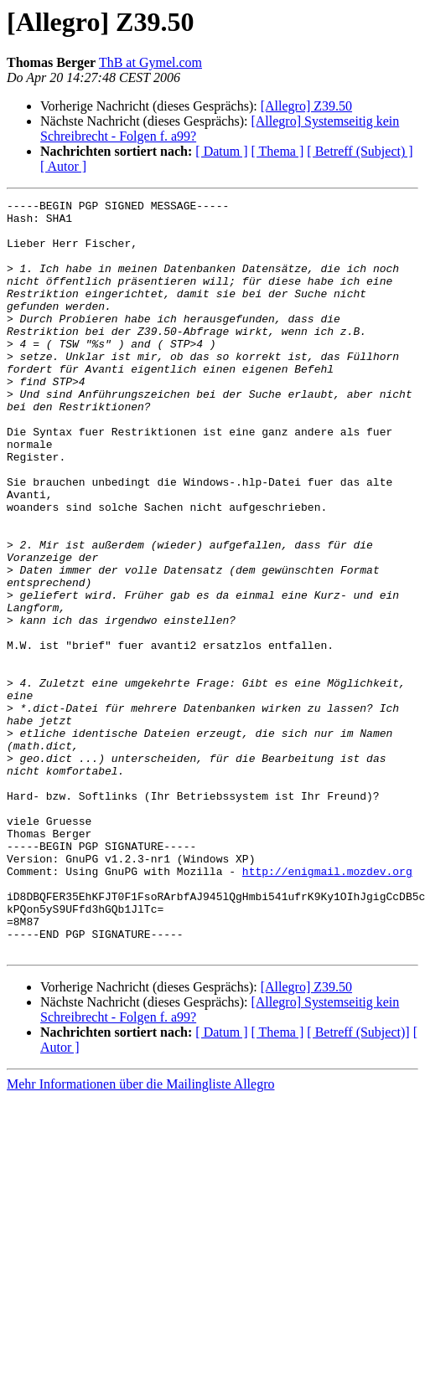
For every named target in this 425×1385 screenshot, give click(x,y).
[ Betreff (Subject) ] (359, 151)
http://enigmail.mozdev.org (327, 1006)
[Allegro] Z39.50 (306, 106)
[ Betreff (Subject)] (358, 1183)
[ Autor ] (63, 166)
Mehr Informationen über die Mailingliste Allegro (140, 1235)
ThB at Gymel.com (150, 62)
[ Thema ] (277, 151)
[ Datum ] (221, 151)
